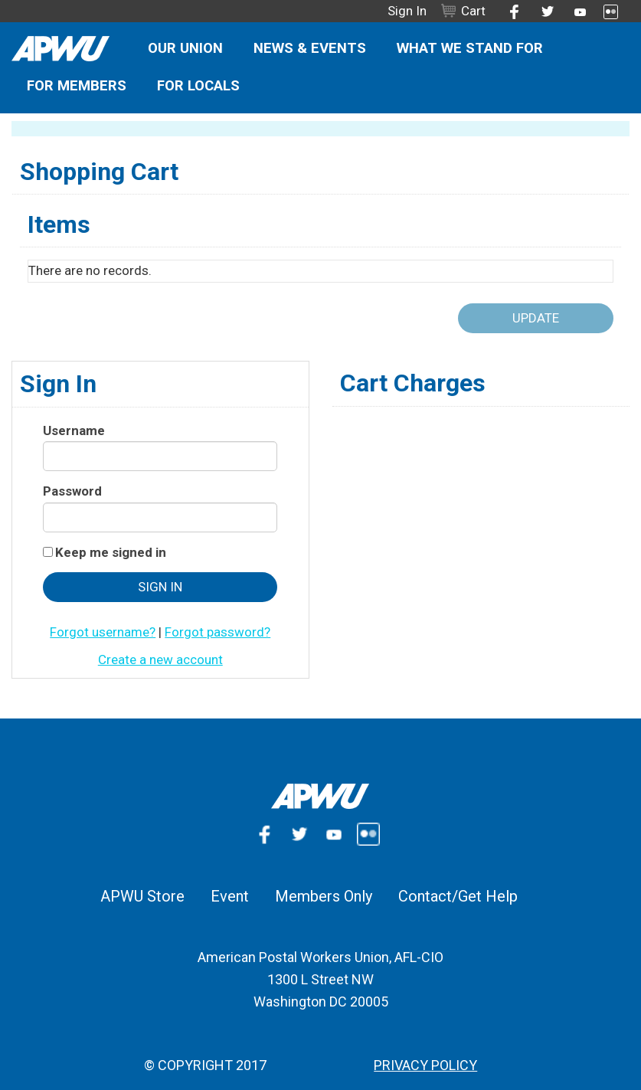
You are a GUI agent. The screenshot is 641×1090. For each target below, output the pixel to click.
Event (230, 896)
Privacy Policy (425, 1065)
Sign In (407, 10)
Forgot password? (217, 632)
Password (72, 491)
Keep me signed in (110, 552)
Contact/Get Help (458, 896)
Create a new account (160, 659)
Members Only (323, 896)
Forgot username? (102, 632)
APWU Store (142, 896)
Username (74, 430)
